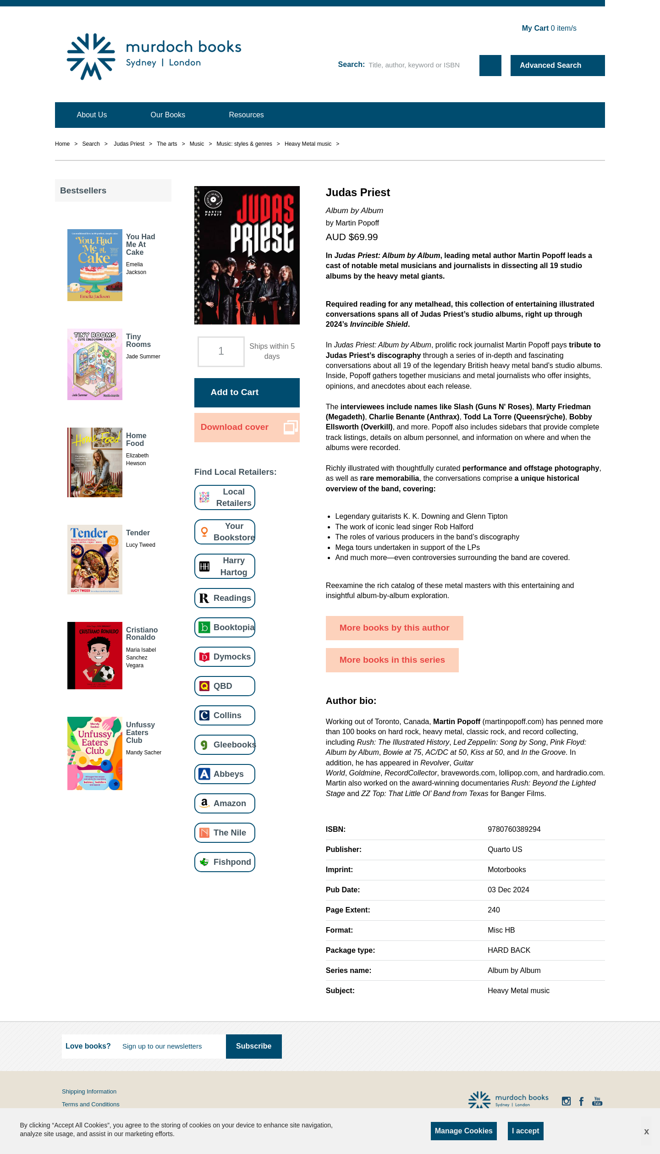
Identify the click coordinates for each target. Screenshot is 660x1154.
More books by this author (395, 627)
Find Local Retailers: (235, 472)
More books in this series (392, 660)
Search (350, 64)
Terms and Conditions (91, 1104)
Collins (228, 715)
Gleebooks (235, 744)
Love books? (88, 1046)
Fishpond (232, 862)
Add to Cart (234, 392)
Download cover (235, 427)
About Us (92, 115)
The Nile (230, 832)
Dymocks (232, 656)
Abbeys (229, 774)
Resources (246, 115)
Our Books (168, 115)
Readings (232, 598)
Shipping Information (89, 1091)
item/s (549, 28)
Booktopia (234, 627)
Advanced (550, 65)
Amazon (230, 803)
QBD (223, 686)
